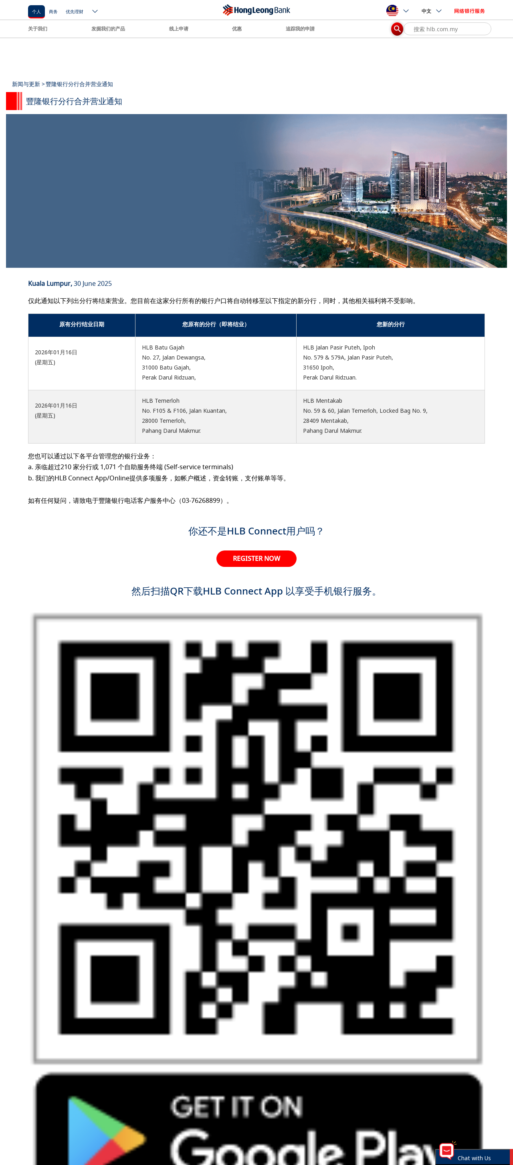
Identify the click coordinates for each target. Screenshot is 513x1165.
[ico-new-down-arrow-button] (95, 12)
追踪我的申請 (300, 28)
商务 (53, 11)
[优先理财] (74, 11)
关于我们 (37, 28)
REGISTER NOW (256, 558)
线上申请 (178, 28)
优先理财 (74, 11)
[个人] (36, 11)
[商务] (53, 11)
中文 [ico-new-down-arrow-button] (432, 10)
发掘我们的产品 (108, 28)
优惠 (237, 28)
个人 (36, 11)
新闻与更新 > (28, 84)
